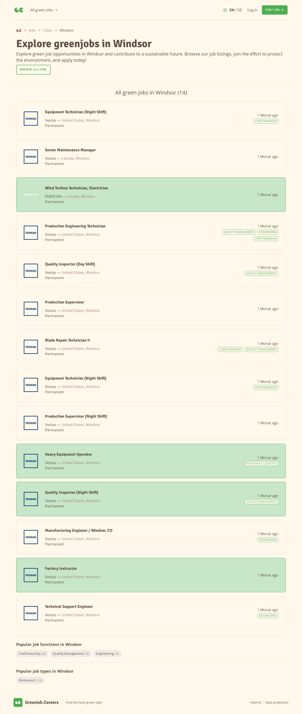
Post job (275, 10)
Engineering (107, 653)
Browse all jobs (33, 69)
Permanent (30, 680)
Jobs (32, 30)
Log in (252, 10)
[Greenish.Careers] (18, 10)
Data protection (276, 702)
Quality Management (71, 653)
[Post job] (275, 10)
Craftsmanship (32, 653)
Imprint (255, 702)
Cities (47, 30)
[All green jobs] (44, 10)
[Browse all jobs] (33, 70)
